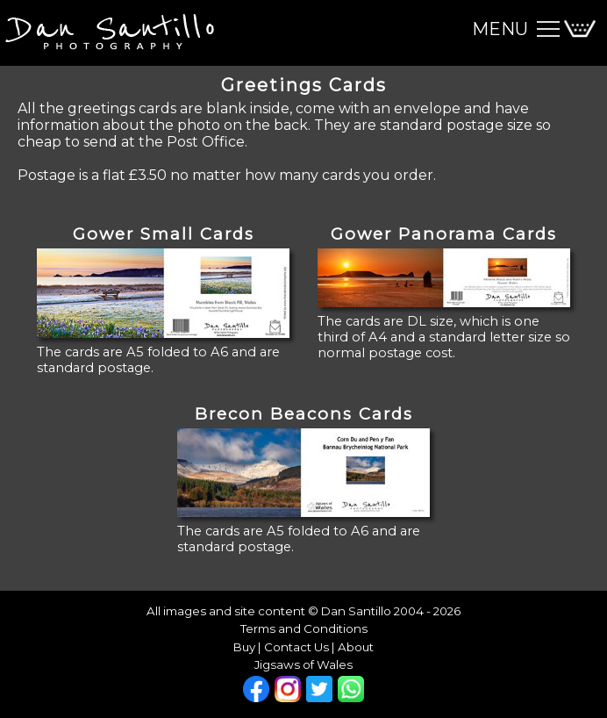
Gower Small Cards (163, 234)
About (356, 647)
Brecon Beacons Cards (304, 414)
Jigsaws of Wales (303, 664)
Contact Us (296, 647)
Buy (244, 647)
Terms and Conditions (304, 628)
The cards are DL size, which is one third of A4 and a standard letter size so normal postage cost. (444, 337)
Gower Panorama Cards (444, 234)
